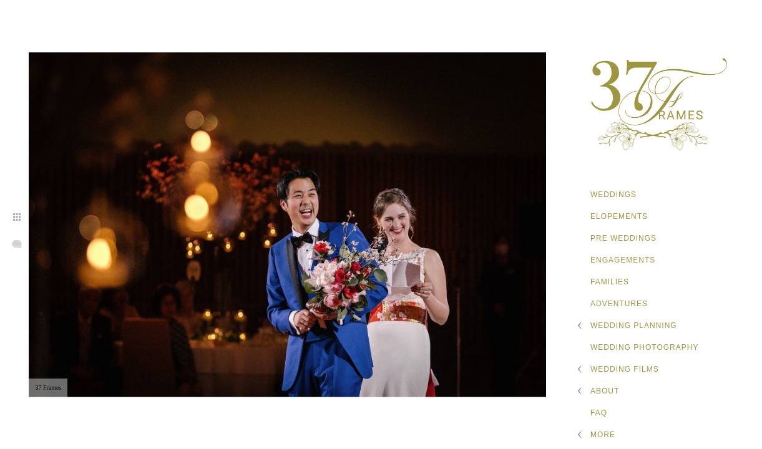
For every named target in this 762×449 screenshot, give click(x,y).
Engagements (622, 260)
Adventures (619, 303)
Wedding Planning (633, 325)
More (602, 434)
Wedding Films (624, 369)
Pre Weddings (623, 238)
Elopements (619, 216)
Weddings (613, 194)
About (604, 391)
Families (609, 282)
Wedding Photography (644, 347)
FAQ (598, 412)
